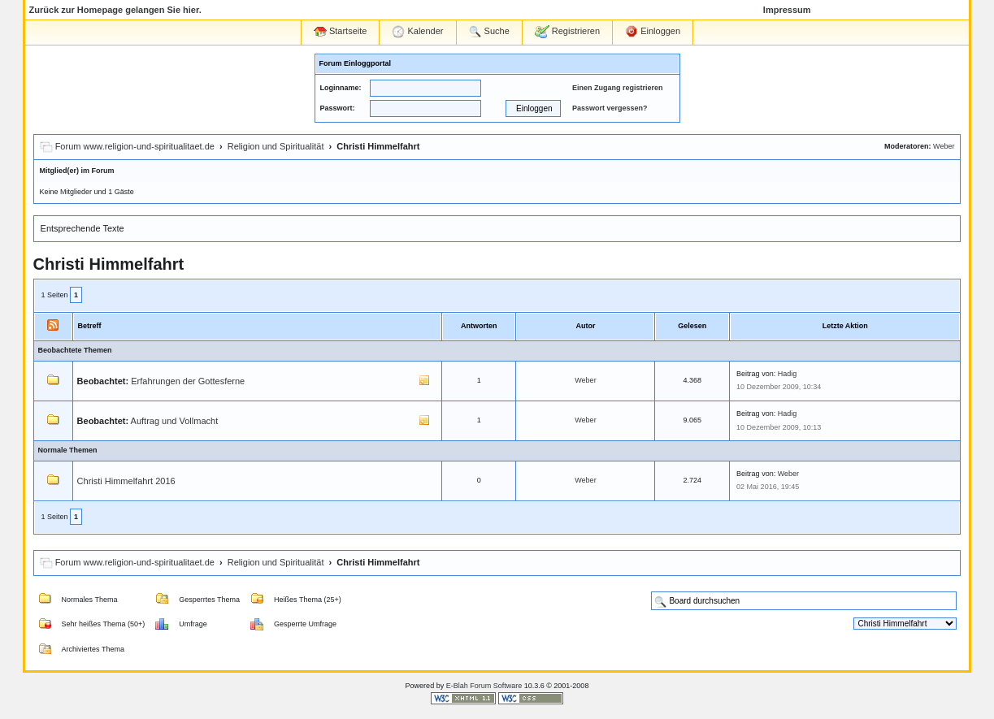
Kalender (417, 31)
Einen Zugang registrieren (617, 88)
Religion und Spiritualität (276, 146)
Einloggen (652, 31)
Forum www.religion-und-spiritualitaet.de (135, 146)
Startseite (340, 31)
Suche (489, 31)
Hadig (787, 374)
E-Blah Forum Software (484, 686)
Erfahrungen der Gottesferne (188, 381)
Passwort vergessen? (610, 108)
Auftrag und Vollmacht (175, 421)
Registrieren (567, 31)
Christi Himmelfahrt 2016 (126, 481)
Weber (943, 146)
